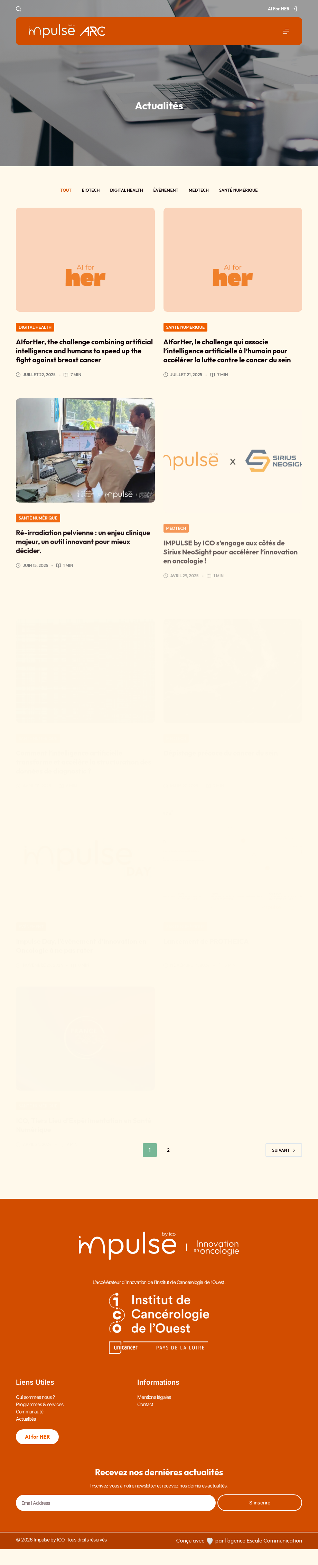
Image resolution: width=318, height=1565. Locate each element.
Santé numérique (238, 190)
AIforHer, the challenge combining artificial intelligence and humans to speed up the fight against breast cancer (84, 350)
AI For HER (282, 8)
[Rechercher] (18, 8)
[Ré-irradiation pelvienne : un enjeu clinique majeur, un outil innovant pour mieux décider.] (85, 468)
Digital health (126, 190)
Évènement (165, 190)
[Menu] (286, 31)
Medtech (199, 190)
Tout (65, 190)
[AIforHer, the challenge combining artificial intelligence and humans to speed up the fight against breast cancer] (85, 260)
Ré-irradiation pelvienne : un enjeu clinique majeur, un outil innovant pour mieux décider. (83, 559)
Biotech (91, 190)
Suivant (284, 1150)
